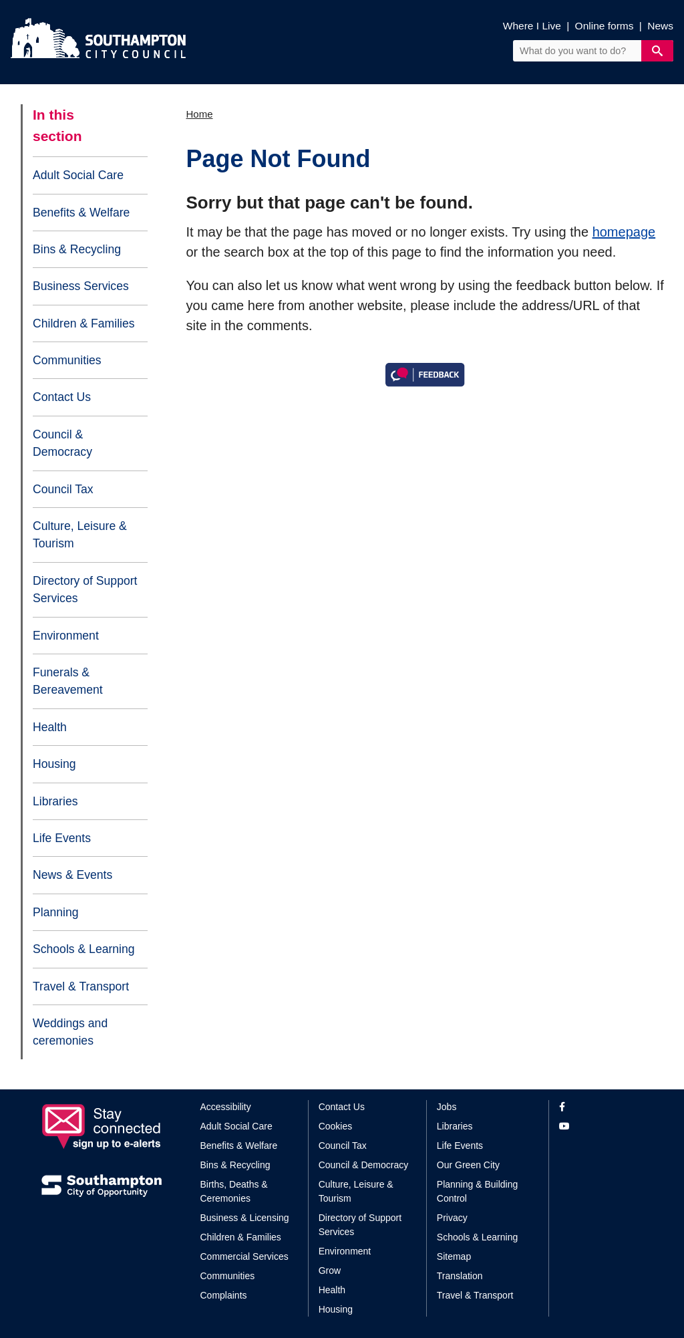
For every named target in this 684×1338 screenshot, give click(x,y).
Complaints (223, 1295)
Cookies (336, 1126)
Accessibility (225, 1106)
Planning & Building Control (477, 1191)
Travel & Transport (81, 986)
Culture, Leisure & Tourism (80, 534)
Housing (54, 764)
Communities (67, 360)
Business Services (81, 286)
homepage (624, 232)
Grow (330, 1270)
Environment (66, 635)
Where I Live (532, 25)
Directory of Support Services (85, 589)
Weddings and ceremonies (70, 1032)
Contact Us (62, 397)
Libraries (55, 801)
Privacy (452, 1217)
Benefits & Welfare (81, 212)
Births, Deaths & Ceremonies (234, 1191)
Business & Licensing (244, 1217)
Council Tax (63, 489)
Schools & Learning (84, 949)
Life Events (62, 838)
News (660, 25)
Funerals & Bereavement (68, 681)
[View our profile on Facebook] (601, 1107)
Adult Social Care (78, 175)
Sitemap (454, 1256)
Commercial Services (244, 1256)
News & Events (72, 875)
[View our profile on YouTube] (601, 1126)
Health (50, 727)
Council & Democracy (62, 443)
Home (199, 114)
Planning (55, 912)
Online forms (604, 25)
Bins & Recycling (77, 249)
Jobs (447, 1106)
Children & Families (84, 323)
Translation (460, 1275)
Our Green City (468, 1165)
